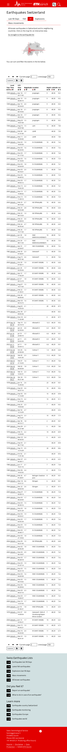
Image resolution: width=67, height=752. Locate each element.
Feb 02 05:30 (12, 367)
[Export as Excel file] (17, 80)
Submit (10, 80)
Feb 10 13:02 (12, 373)
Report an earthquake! (21, 690)
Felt (24, 19)
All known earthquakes (21, 680)
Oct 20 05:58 (12, 351)
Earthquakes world (19, 719)
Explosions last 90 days (21, 671)
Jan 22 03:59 (12, 329)
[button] (8, 4)
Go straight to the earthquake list (21, 35)
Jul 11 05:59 (12, 345)
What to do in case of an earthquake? (26, 695)
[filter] (9, 90)
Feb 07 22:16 (12, 362)
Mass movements (16, 23)
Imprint (9, 744)
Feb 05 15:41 (12, 356)
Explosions (40, 19)
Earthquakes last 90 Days (22, 662)
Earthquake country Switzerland (24, 705)
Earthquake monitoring (21, 710)
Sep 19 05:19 (12, 324)
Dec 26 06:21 (12, 378)
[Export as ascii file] (21, 80)
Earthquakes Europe (20, 714)
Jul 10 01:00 (12, 335)
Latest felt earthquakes (21, 666)
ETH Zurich (27, 747)
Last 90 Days (13, 19)
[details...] (13, 93)
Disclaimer (19, 744)
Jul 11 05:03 (12, 340)
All (30, 19)
